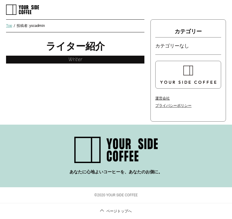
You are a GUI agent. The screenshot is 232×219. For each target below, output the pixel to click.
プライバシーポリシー (173, 105)
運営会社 (162, 98)
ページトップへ (119, 211)
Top (9, 26)
